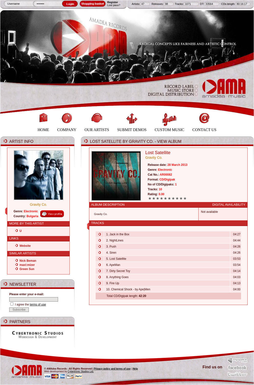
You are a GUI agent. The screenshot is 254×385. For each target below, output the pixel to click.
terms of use (38, 304)
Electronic (31, 211)
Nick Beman (28, 260)
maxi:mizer (27, 265)
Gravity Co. (38, 204)
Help (135, 368)
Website (25, 246)
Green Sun (27, 269)
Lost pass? (113, 5)
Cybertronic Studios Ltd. (81, 371)
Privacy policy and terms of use (112, 368)
